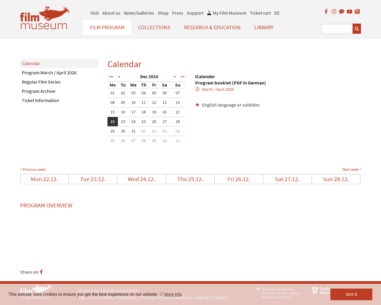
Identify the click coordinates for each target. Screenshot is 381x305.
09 (123, 102)
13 (165, 102)
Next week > (351, 169)
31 (133, 131)
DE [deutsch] (277, 13)
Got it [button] (351, 294)
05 (154, 92)
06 (165, 92)
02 (123, 92)
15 (112, 112)
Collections (154, 27)
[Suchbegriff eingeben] (337, 29)
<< (111, 76)
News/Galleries (139, 13)
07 (178, 92)
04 (144, 92)
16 (123, 112)
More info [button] (173, 294)
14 (178, 102)
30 (123, 131)
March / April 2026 (215, 89)
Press (177, 13)
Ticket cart (260, 13)
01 (112, 92)
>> (182, 76)
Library (264, 27)
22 (112, 121)
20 (165, 112)
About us (111, 13)
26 (154, 121)
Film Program (107, 27)
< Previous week (32, 169)
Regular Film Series (41, 82)
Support (195, 13)
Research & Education (212, 27)
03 (133, 92)
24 (133, 121)
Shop (163, 13)
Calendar (31, 63)
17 (133, 112)
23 (123, 121)
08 (112, 102)
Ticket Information (40, 100)
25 (144, 121)
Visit (94, 13)
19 (154, 112)
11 (144, 102)
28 (178, 121)
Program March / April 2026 (49, 73)
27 (165, 121)
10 (133, 102)
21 (178, 112)
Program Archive (38, 91)
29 (112, 131)
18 (144, 112)
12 (154, 102)
